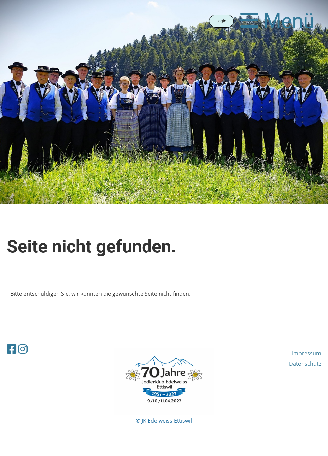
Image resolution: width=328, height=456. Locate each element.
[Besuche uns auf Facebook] (11, 348)
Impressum (306, 353)
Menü (277, 21)
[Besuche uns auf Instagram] (23, 348)
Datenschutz (305, 363)
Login (221, 21)
